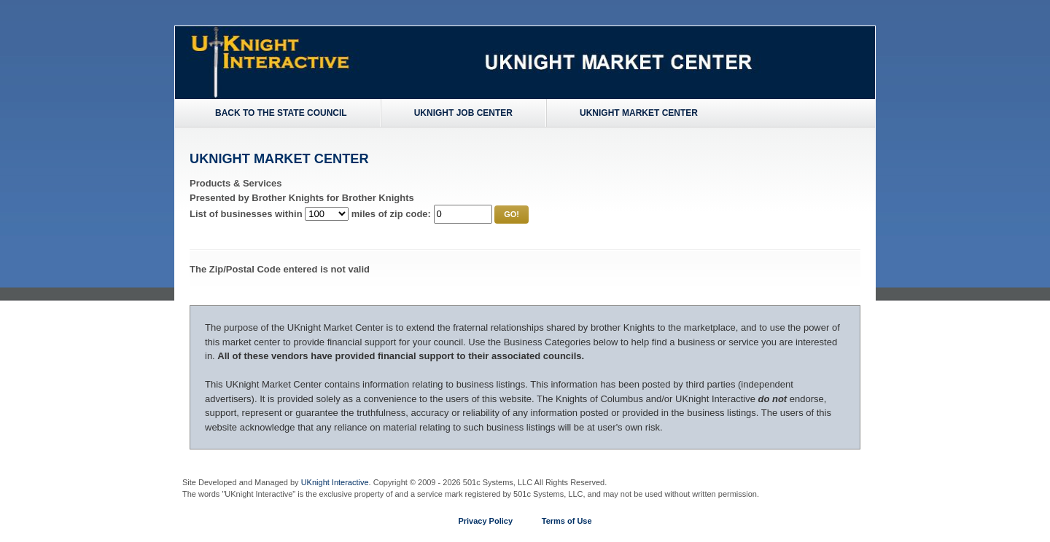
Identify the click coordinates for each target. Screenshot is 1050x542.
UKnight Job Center (463, 113)
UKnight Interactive (335, 482)
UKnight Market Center (639, 113)
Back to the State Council (281, 113)
